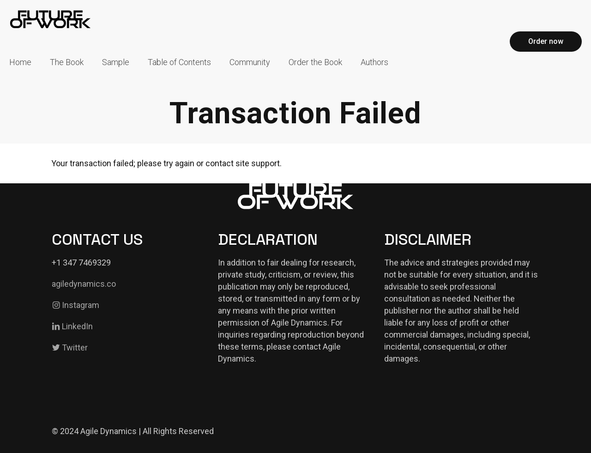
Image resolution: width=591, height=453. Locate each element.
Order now (545, 41)
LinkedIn (72, 326)
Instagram (75, 305)
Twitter (70, 347)
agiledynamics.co (84, 284)
